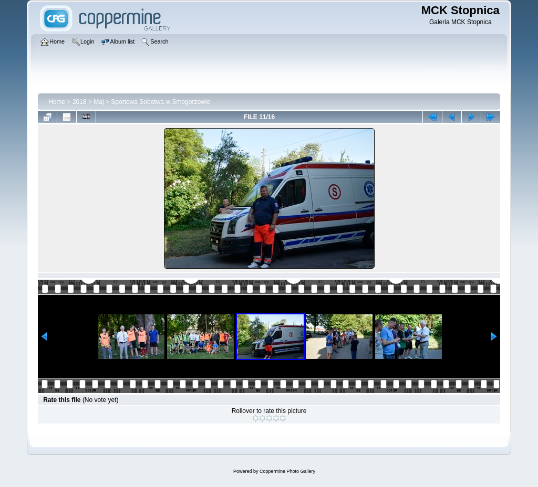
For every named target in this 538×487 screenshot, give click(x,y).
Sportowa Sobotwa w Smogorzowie (160, 101)
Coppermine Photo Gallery (287, 471)
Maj (99, 101)
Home (56, 101)
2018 (80, 101)
